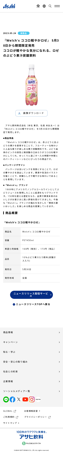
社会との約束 (10, 371)
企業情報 (8, 381)
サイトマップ (10, 423)
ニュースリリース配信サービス (31, 294)
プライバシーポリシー (35, 416)
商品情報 (8, 332)
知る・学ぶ (9, 351)
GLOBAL (8, 411)
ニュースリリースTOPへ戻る (33, 304)
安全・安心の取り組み (15, 361)
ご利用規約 (9, 416)
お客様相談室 (31, 411)
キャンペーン (10, 342)
